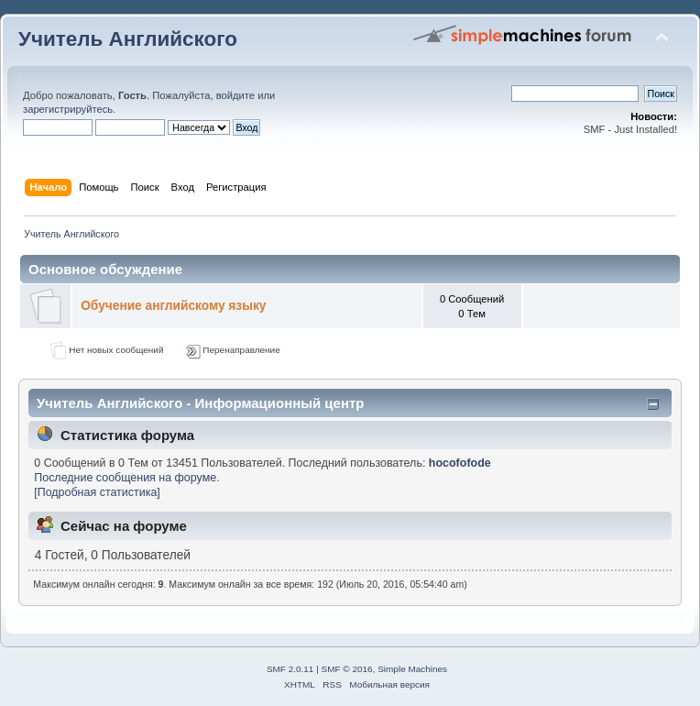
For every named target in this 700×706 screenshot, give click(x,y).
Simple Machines (412, 669)
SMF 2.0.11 (290, 669)
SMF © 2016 (347, 669)
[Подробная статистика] (97, 492)
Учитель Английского (127, 39)
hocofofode (460, 463)
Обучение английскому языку (173, 306)
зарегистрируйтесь (68, 109)
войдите (235, 95)
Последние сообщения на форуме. (126, 477)
